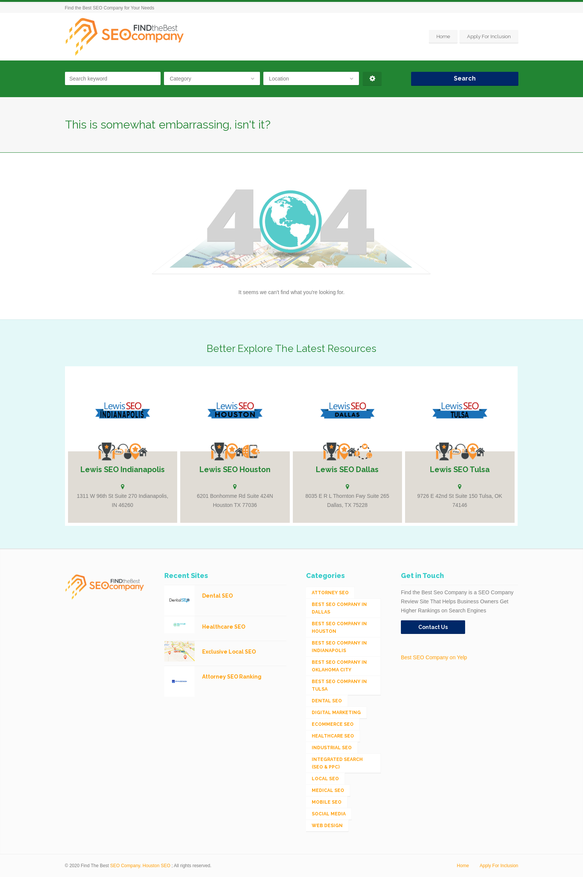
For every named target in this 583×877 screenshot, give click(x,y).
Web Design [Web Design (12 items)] (327, 825)
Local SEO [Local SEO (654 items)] (325, 778)
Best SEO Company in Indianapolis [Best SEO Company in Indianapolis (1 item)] (339, 646)
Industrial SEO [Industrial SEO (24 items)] (332, 747)
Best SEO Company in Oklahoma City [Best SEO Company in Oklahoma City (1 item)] (339, 666)
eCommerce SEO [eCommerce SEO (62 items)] (333, 724)
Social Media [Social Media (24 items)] (329, 814)
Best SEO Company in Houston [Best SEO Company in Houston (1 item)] (339, 627)
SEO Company (125, 865)
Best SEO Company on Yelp (434, 657)
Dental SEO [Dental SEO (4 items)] (327, 700)
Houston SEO (156, 865)
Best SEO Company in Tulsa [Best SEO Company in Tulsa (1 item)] (339, 685)
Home (443, 36)
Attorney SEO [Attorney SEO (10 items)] (330, 592)
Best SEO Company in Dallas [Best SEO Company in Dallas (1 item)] (339, 608)
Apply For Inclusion (489, 36)
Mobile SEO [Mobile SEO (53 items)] (327, 802)
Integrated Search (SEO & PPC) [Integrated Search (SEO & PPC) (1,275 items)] (337, 763)
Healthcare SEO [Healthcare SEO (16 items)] (333, 736)
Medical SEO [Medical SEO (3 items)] (328, 790)
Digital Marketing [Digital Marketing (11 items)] (336, 712)
